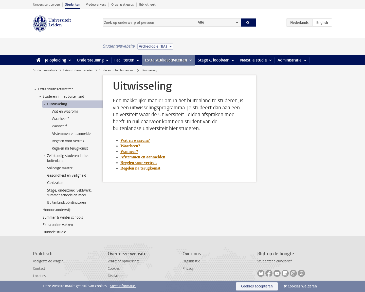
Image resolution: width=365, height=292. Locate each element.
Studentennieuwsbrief (274, 261)
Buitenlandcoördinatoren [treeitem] (66, 202)
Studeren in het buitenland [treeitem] (61, 96)
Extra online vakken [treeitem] (58, 224)
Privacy (188, 268)
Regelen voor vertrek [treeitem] (68, 141)
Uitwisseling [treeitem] (54, 104)
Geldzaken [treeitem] (55, 182)
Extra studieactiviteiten (166, 60)
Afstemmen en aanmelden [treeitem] (72, 133)
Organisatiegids (122, 4)
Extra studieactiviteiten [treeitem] (53, 89)
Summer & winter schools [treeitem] (63, 217)
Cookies (114, 268)
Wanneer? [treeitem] (59, 126)
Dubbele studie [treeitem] (54, 232)
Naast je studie (253, 60)
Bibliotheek (147, 4)
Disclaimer (116, 276)
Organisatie (191, 261)
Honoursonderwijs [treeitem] (57, 209)
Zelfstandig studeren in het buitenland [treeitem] (65, 158)
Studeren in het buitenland (117, 70)
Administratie (290, 60)
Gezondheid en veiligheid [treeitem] (66, 175)
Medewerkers (95, 4)
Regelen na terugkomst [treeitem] (70, 148)
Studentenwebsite (45, 70)
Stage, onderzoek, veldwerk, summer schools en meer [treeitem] (69, 193)
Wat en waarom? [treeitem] (65, 111)
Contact (39, 268)
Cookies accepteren (257, 286)
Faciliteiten (124, 60)
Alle (201, 22)
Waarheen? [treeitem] (60, 118)
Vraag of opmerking (123, 261)
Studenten (72, 4)
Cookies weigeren (302, 286)
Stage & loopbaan (213, 60)
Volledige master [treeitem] (59, 168)
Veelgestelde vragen (48, 261)
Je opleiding (55, 60)
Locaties (39, 276)
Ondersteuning (90, 60)
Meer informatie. (123, 286)
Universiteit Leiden (46, 4)
